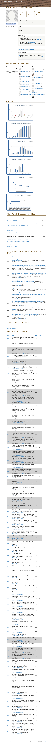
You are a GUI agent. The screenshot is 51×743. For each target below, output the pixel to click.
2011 (8, 571)
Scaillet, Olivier (37, 74)
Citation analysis (19, 340)
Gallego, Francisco (25, 81)
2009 (8, 639)
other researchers (31, 42)
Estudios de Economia (12, 220)
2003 (8, 453)
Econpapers (19, 277)
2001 (8, 356)
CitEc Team (46, 741)
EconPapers (22, 49)
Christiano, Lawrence (39, 80)
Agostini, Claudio (25, 76)
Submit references (41, 5)
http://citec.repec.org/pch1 (31, 54)
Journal (9, 326)
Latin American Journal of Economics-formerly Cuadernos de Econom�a (22, 223)
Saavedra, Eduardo (25, 84)
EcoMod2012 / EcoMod (12, 246)
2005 (8, 416)
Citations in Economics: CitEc (9, 1)
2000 (8, 532)
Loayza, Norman (24, 91)
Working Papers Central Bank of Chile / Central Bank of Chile (20, 239)
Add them (31, 56)
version (22, 353)
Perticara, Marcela (25, 89)
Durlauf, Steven (37, 86)
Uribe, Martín (37, 83)
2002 (8, 410)
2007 (8, 522)
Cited (40, 335)
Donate (26, 5)
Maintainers (32, 5)
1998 (8, 610)
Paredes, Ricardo (38, 69)
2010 (8, 441)
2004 (8, 386)
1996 (8, 604)
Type (36, 335)
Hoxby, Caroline (37, 77)
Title (13, 335)
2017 (8, 593)
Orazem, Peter (37, 97)
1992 (8, 598)
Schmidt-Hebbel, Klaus (26, 94)
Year (8, 256)
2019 (8, 692)
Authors (20, 1)
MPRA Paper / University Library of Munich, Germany (18, 241)
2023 (8, 555)
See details (32, 36)
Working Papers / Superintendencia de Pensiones (17, 244)
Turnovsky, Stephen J (39, 94)
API (22, 5)
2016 (8, 720)
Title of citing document (17, 256)
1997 (8, 344)
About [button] (48, 5)
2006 (8, 338)
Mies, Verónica (24, 79)
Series (25, 1)
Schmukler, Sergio (25, 74)
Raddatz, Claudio (25, 86)
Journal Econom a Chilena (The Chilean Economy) (17, 225)
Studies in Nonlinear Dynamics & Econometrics (17, 227)
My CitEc (18, 5)
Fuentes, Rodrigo (25, 69)
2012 (8, 373)
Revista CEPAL (10, 230)
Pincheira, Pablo (24, 71)
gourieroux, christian (38, 71)
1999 (8, 675)
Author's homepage (29, 49)
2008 (8, 367)
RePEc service (11, 741)
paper (25, 277)
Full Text (13, 340)
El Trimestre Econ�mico (12, 232)
